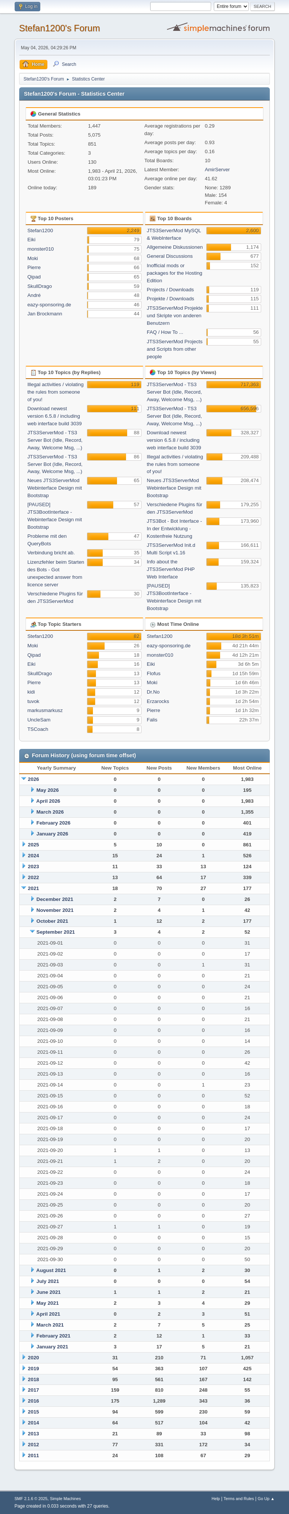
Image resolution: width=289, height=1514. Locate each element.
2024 (33, 855)
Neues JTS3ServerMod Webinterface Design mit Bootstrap (54, 488)
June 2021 (49, 1292)
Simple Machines (65, 1498)
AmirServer (217, 169)
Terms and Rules (239, 1498)
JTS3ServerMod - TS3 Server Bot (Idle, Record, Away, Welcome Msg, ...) (55, 440)
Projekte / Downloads (170, 298)
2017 (33, 1390)
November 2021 (55, 910)
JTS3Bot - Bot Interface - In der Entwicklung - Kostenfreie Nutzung (174, 528)
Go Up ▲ (266, 1498)
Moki (32, 258)
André (34, 295)
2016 (33, 1401)
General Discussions (170, 256)
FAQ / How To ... (165, 332)
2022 (33, 877)
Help (215, 1498)
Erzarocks (158, 701)
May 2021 (48, 1303)
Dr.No (153, 692)
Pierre (34, 267)
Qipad (34, 277)
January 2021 (52, 1347)
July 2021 (48, 1281)
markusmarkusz (45, 710)
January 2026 (52, 834)
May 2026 (48, 790)
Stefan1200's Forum (59, 28)
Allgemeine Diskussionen (175, 247)
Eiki (31, 239)
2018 (33, 1379)
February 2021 (53, 1336)
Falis (152, 720)
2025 (33, 845)
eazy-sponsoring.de (49, 304)
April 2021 (48, 1314)
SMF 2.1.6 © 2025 (30, 1498)
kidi (31, 692)
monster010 (40, 249)
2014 (33, 1423)
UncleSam (38, 720)
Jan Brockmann (44, 313)
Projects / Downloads (170, 289)
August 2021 (51, 1270)
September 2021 (56, 932)
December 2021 (55, 899)
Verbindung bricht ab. (51, 552)
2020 (33, 1357)
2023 (33, 866)
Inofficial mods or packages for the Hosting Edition (174, 273)
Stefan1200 (40, 230)
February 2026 (53, 823)
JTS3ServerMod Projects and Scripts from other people (174, 349)
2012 (33, 1444)
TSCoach (38, 729)
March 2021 (50, 1325)
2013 (33, 1433)
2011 (33, 1455)
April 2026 (48, 801)
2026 (33, 779)
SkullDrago (39, 286)
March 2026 (50, 812)
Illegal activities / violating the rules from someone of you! (55, 392)
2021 (33, 888)
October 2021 (52, 921)
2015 (33, 1412)
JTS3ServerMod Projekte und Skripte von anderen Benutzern (175, 315)
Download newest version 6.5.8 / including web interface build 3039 (54, 416)
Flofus (153, 673)
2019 (33, 1368)
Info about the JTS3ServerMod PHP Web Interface (171, 569)
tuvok (33, 701)
